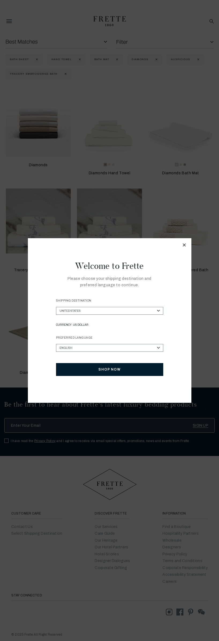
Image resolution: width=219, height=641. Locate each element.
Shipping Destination (73, 300)
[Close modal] (184, 245)
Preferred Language (74, 337)
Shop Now (109, 369)
